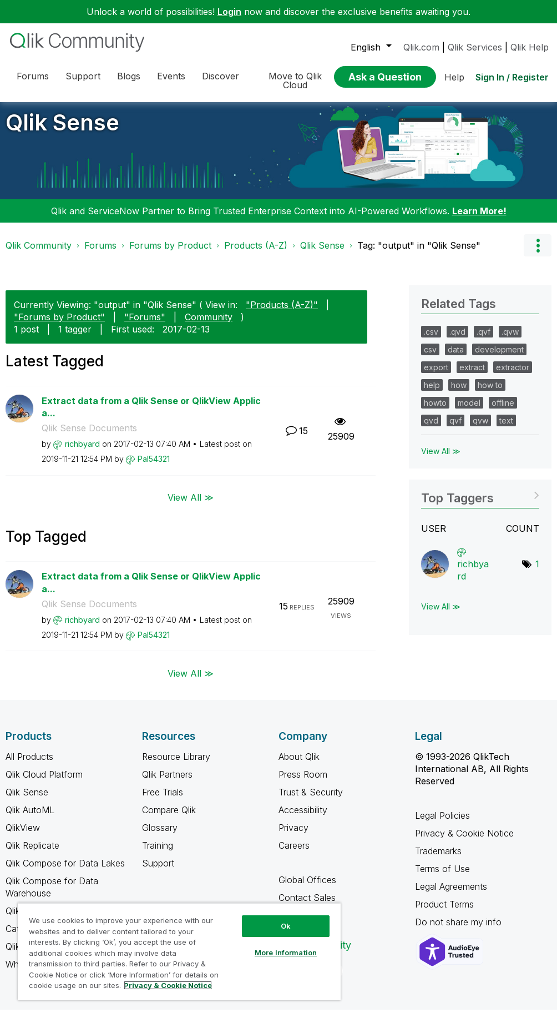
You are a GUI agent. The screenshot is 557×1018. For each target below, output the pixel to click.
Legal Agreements (451, 894)
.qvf (483, 340)
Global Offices (307, 888)
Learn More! (479, 219)
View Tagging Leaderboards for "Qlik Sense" (480, 502)
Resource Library (176, 764)
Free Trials (162, 800)
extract (472, 375)
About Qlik (299, 764)
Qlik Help (529, 47)
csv (430, 357)
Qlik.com (421, 47)
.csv (431, 340)
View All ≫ (191, 505)
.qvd (457, 340)
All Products (29, 764)
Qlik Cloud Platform (44, 782)
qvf (455, 429)
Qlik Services (475, 47)
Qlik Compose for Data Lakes (65, 871)
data (456, 357)
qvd (431, 429)
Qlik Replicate (32, 853)
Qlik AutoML (30, 818)
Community (208, 325)
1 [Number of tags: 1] (537, 572)
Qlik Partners (167, 782)
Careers (294, 853)
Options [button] (537, 254)
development (499, 357)
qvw (480, 429)
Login (229, 11)
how (459, 393)
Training (157, 853)
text (506, 429)
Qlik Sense (62, 131)
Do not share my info (459, 930)
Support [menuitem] (82, 76)
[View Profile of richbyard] (82, 452)
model (469, 411)
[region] (179, 951)
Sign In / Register (512, 77)
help (432, 393)
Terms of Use (442, 877)
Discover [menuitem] (220, 76)
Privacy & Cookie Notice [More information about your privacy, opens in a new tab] (168, 985)
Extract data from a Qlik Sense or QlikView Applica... (151, 415)
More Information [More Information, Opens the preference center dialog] (286, 952)
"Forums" (144, 325)
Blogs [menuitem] (128, 76)
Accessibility (302, 818)
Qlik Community (39, 253)
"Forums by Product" (59, 325)
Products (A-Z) (255, 253)
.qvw (510, 340)
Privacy (293, 835)
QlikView (23, 835)
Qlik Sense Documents (89, 436)
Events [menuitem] (171, 76)
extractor (512, 375)
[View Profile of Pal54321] (154, 467)
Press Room (302, 782)
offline (503, 411)
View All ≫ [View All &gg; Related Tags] (440, 459)
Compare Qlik (169, 818)
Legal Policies (442, 823)
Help (454, 77)
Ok (286, 925)
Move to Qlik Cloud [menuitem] (295, 80)
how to (490, 393)
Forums (100, 253)
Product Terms (444, 912)
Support (158, 871)
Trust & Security (310, 800)
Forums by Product (170, 253)
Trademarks (438, 859)
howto (435, 411)
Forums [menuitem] (33, 76)
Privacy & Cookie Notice (464, 841)
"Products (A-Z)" (282, 313)
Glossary (160, 835)
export (436, 375)
